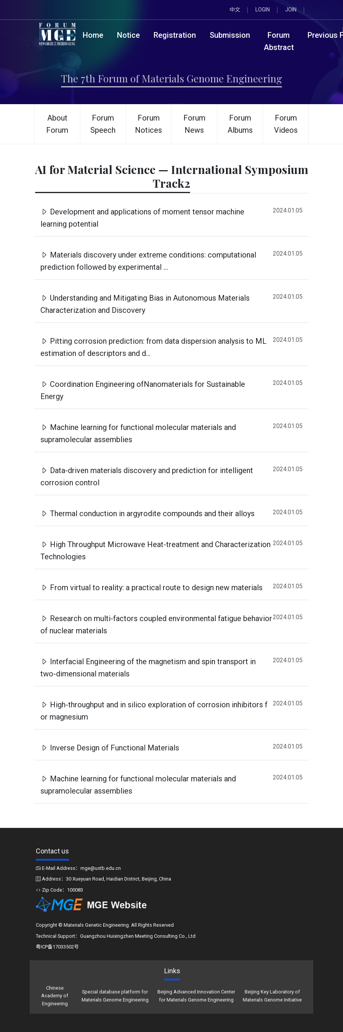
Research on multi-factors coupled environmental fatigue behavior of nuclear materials (156, 624)
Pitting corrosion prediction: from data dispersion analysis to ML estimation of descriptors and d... (153, 347)
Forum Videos (286, 124)
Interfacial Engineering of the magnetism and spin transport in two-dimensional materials (148, 667)
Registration (175, 35)
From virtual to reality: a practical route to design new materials (151, 587)
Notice (128, 35)
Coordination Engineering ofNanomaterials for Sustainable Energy (142, 390)
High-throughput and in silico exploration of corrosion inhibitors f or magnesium (154, 710)
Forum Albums (240, 124)
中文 (234, 9)
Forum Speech (102, 124)
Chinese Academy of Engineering (54, 995)
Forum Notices (148, 124)
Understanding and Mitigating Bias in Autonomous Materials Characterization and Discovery (145, 304)
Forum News (194, 124)
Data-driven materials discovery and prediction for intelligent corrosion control (146, 476)
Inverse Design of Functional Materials (109, 747)
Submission (230, 35)
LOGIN (262, 9)
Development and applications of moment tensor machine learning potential (142, 218)
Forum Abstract (279, 41)
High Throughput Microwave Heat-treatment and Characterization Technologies (155, 550)
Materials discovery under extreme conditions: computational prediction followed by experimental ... (148, 261)
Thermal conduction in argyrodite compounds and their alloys (147, 513)
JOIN (291, 9)
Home (93, 35)
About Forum (57, 124)
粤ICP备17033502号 (57, 947)
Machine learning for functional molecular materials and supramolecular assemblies (138, 433)
